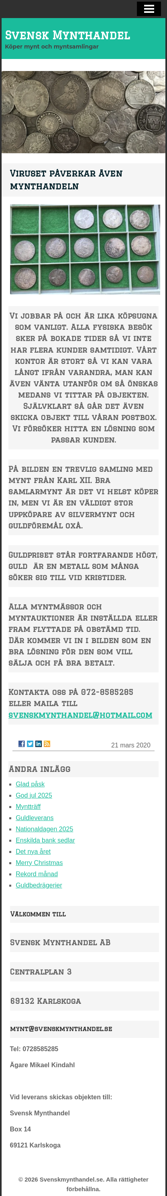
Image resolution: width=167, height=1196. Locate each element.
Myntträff (28, 806)
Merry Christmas (39, 862)
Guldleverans (34, 817)
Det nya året (33, 851)
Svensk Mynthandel (67, 35)
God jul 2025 (34, 795)
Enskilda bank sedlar (45, 840)
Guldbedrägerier (39, 885)
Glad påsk (30, 784)
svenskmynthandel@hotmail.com (80, 715)
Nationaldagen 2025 (44, 829)
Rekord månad (37, 874)
